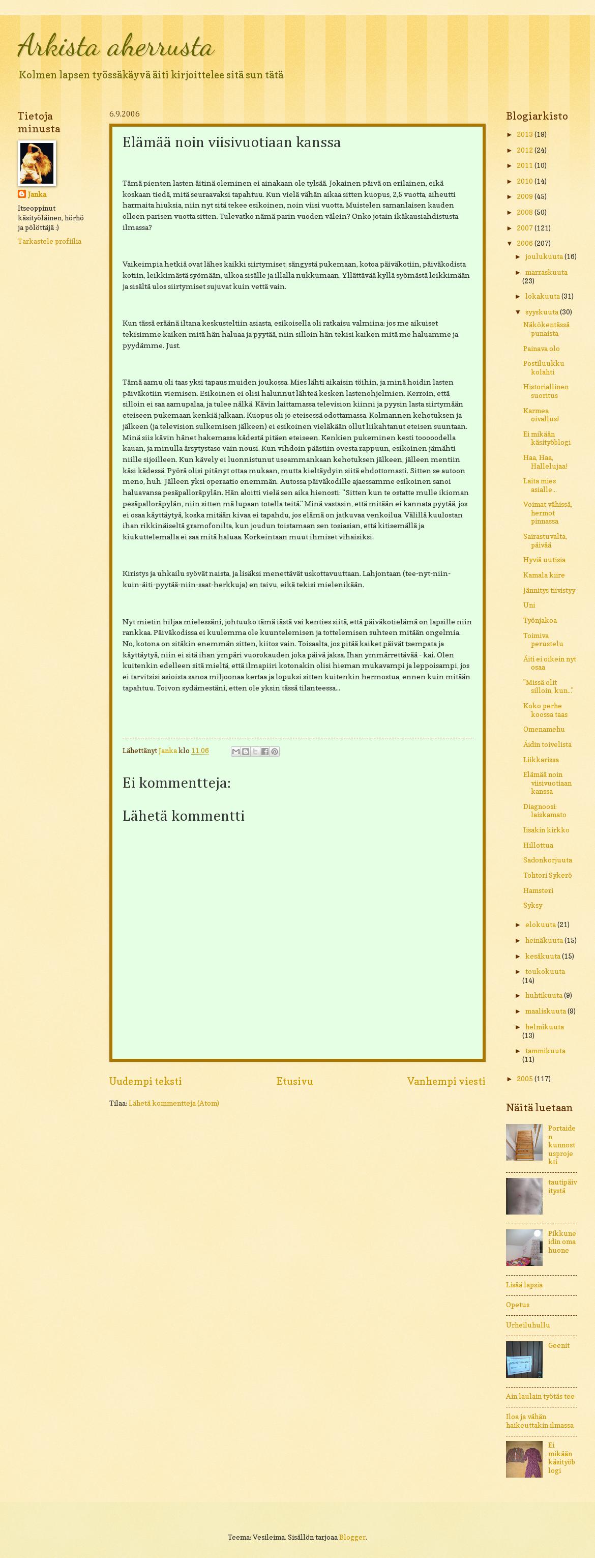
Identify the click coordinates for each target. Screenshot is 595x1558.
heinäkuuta (544, 940)
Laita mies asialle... (540, 485)
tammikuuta (545, 1051)
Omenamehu (544, 729)
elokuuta (541, 924)
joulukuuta (544, 256)
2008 (525, 212)
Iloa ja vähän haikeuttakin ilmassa (540, 1420)
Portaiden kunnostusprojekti (562, 1145)
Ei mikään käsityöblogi (547, 438)
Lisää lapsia (524, 1285)
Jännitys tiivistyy (549, 590)
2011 (525, 165)
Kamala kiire (544, 575)
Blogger (352, 1537)
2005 (525, 1079)
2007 (525, 228)
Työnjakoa (540, 620)
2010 (525, 181)
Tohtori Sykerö (547, 875)
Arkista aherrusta (116, 44)
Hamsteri (538, 890)
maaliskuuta (546, 1011)
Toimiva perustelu (543, 639)
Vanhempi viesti (446, 1081)
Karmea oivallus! (541, 415)
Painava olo (541, 348)
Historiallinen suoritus (546, 391)
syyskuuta (542, 312)
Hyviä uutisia (544, 560)
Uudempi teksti (145, 1081)
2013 (525, 134)
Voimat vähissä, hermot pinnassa (547, 512)
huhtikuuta (544, 995)
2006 (525, 243)
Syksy (532, 905)
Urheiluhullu (528, 1325)
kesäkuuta (543, 956)
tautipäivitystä (562, 1186)
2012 (525, 150)
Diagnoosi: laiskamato (545, 810)
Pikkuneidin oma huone (562, 1241)
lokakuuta (543, 296)
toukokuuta (545, 971)
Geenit (559, 1345)
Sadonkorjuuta (547, 860)
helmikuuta (544, 1027)
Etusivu (294, 1081)
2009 (525, 196)
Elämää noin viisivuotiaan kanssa (547, 782)
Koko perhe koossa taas (545, 710)
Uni (529, 605)
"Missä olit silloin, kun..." (548, 686)
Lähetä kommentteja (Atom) (174, 1103)
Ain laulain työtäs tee (540, 1396)
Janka (37, 194)
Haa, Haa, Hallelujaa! (545, 461)
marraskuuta (546, 272)
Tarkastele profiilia (49, 241)
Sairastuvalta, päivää (545, 540)
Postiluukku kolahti (543, 367)
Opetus (517, 1305)
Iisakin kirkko (546, 830)
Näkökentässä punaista (546, 329)
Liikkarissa (541, 760)
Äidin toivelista (547, 744)
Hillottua (538, 845)
